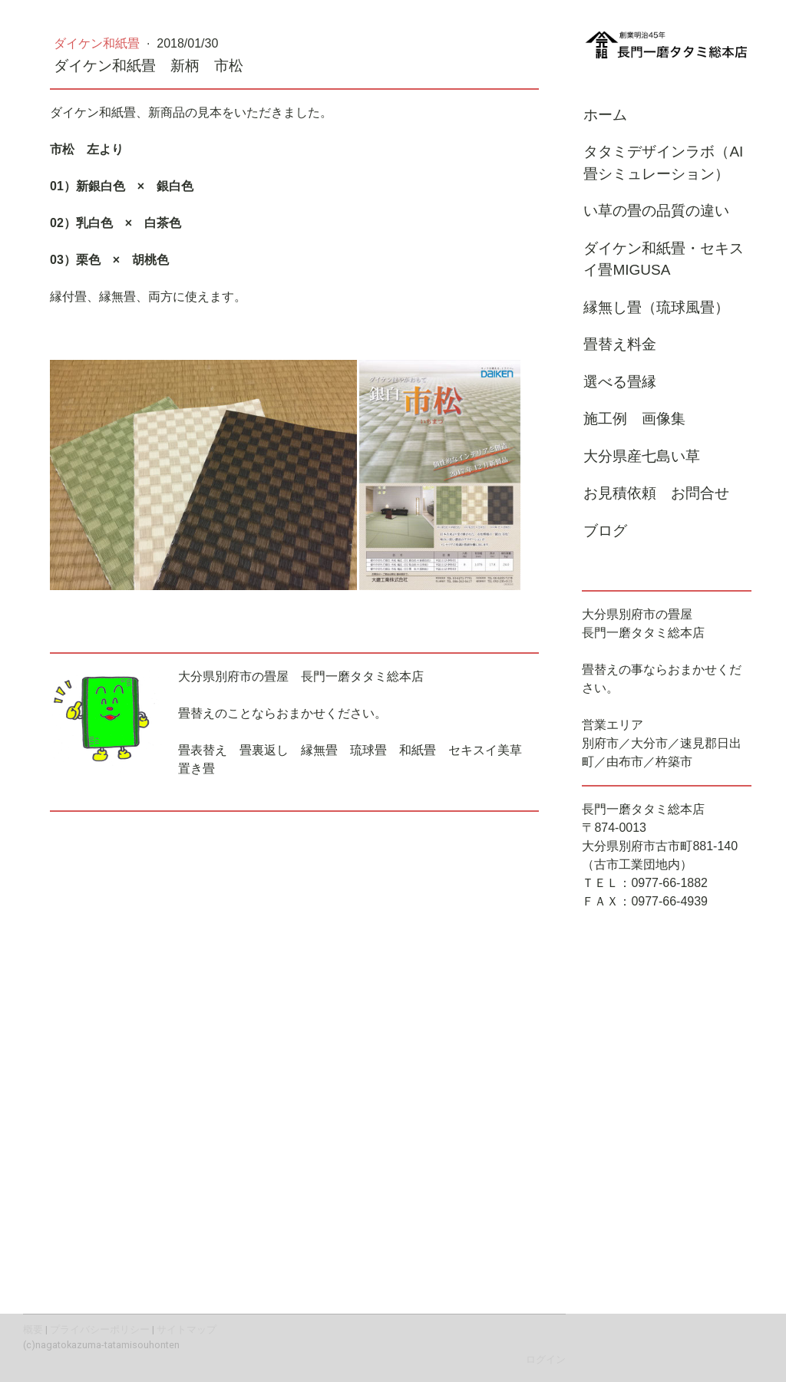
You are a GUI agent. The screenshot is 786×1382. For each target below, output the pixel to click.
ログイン (546, 1359)
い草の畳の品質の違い (656, 211)
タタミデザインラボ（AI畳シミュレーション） (663, 162)
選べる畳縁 (619, 382)
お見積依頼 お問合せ (656, 493)
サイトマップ (186, 1329)
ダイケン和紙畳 (98, 43)
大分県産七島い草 (641, 456)
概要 (33, 1329)
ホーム (605, 115)
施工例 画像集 (634, 419)
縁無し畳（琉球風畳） (656, 307)
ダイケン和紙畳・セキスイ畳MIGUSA (663, 259)
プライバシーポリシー (100, 1329)
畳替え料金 (619, 344)
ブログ (605, 531)
